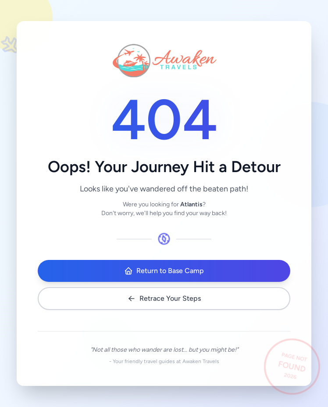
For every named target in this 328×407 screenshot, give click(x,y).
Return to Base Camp (164, 271)
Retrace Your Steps (164, 298)
